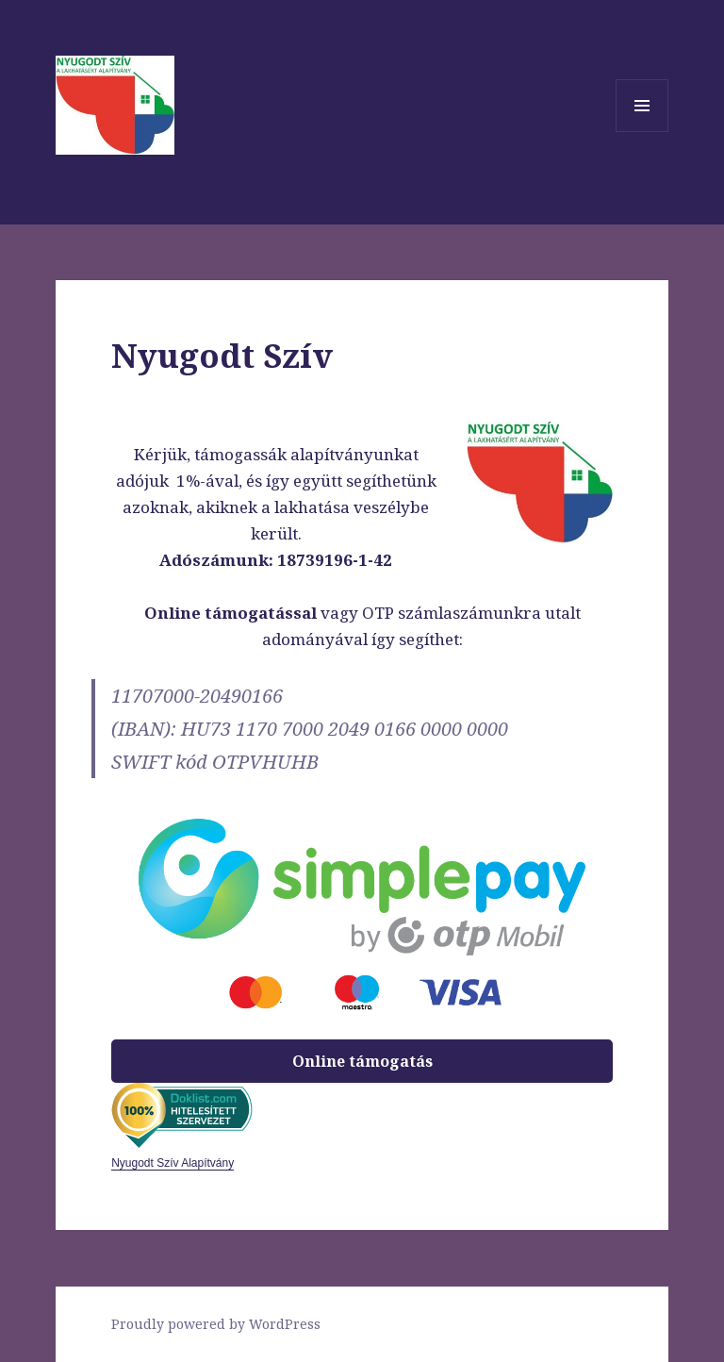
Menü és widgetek (642, 131)
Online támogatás (362, 1061)
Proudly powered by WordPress (216, 1324)
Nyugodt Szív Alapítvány (172, 1163)
